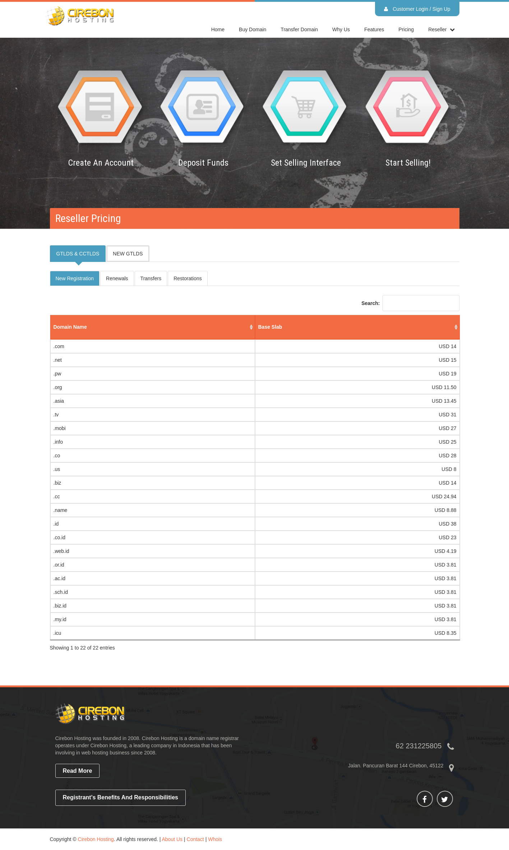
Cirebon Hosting (96, 839)
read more (77, 771)
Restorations (187, 278)
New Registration (75, 278)
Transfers (151, 278)
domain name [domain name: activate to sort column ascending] (70, 327)
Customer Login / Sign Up (417, 9)
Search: (410, 303)
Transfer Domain (299, 29)
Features (374, 29)
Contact (195, 839)
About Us (172, 839)
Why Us (341, 29)
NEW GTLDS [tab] (128, 254)
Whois (215, 839)
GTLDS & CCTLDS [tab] (78, 254)
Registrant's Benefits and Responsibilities (121, 797)
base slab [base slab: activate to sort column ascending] (270, 327)
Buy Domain (252, 29)
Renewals (117, 278)
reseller (437, 29)
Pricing (406, 29)
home (218, 29)
